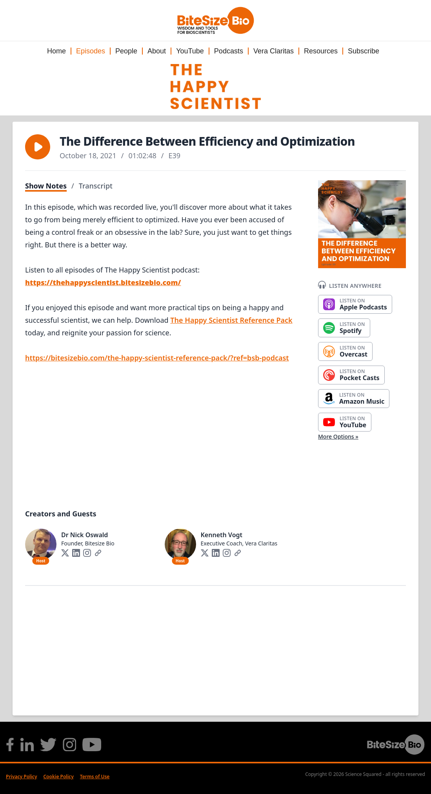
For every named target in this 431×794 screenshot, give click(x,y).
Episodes (90, 51)
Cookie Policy (58, 776)
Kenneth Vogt (222, 535)
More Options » (338, 436)
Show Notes (46, 185)
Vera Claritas (273, 51)
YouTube (190, 51)
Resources (321, 51)
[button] (37, 146)
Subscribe (363, 51)
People (126, 51)
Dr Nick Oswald (84, 535)
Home (56, 51)
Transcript (96, 185)
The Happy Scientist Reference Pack (231, 320)
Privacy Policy (21, 776)
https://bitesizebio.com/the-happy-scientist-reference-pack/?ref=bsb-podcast (157, 357)
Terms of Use (95, 776)
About (156, 51)
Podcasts (228, 51)
